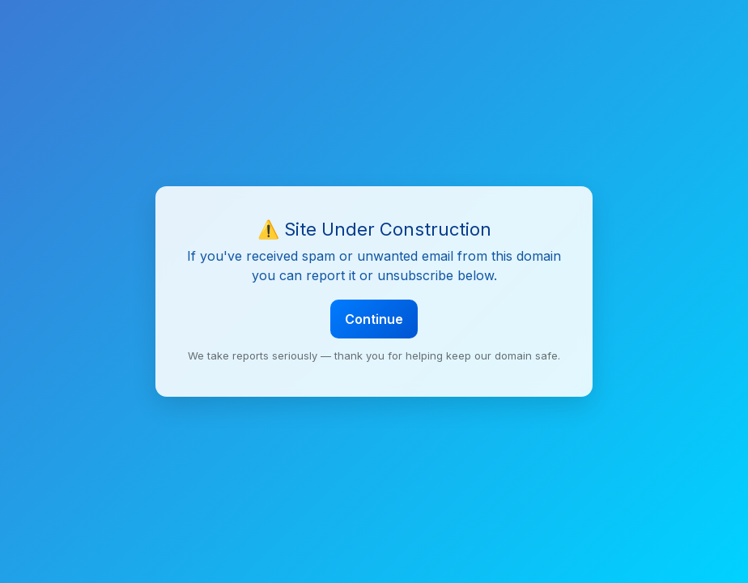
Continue (374, 319)
